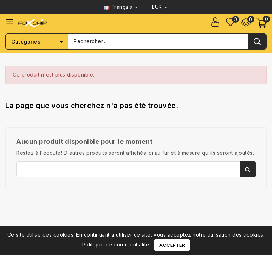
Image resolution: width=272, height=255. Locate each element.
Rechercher (248, 169)
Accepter (172, 245)
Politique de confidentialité (115, 245)
